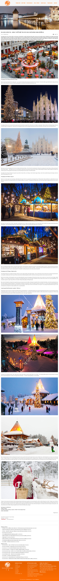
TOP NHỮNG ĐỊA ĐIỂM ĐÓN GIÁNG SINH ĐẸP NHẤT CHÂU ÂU (12, 540)
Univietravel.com (29, 579)
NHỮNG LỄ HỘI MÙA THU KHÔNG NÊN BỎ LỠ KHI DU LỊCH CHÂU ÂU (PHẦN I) (14, 535)
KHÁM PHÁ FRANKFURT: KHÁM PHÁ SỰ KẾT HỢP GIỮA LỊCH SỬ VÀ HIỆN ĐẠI (14, 529)
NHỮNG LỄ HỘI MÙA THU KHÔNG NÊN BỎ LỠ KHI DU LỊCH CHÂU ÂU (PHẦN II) (14, 538)
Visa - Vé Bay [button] (37, 3)
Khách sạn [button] (43, 3)
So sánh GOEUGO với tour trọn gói (33, 571)
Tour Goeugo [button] (29, 3)
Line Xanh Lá (17, 567)
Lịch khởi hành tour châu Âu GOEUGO (33, 573)
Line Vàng (16, 569)
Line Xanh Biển (17, 566)
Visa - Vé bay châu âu (31, 567)
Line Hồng (17, 571)
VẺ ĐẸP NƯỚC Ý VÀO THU (6, 537)
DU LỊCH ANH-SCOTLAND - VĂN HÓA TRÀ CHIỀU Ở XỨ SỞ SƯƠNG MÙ (13, 552)
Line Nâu (16, 572)
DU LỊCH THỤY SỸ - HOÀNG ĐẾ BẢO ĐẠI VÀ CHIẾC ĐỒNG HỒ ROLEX (13, 557)
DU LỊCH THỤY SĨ (5, 532)
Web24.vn (37, 579)
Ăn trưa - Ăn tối (30, 568)
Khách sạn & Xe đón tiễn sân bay (33, 569)
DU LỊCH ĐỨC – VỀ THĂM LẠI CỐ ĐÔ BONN (9, 555)
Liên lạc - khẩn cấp (30, 572)
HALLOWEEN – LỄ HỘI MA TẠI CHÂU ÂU (8, 541)
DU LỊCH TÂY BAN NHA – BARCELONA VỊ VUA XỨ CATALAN (11, 546)
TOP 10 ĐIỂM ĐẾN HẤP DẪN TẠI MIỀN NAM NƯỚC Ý (10, 534)
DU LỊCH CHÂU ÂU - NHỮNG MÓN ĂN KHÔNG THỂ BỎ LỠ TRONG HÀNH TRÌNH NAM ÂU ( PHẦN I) (17, 558)
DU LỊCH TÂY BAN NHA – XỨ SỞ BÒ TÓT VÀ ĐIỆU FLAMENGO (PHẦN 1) (13, 549)
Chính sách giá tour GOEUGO (32, 566)
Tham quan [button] (50, 3)
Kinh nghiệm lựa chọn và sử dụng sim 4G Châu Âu (33, 574)
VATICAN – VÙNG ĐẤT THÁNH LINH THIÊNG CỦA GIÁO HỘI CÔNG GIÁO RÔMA (14, 531)
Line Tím (16, 568)
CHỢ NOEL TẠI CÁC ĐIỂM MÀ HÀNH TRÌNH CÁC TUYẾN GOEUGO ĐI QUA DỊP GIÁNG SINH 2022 (17, 528)
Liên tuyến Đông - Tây (18, 573)
